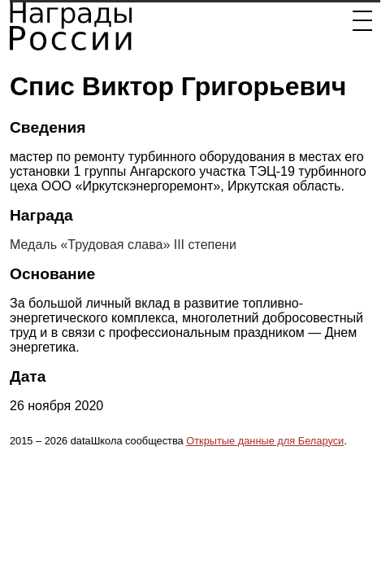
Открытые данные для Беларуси (265, 441)
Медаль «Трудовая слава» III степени (123, 244)
